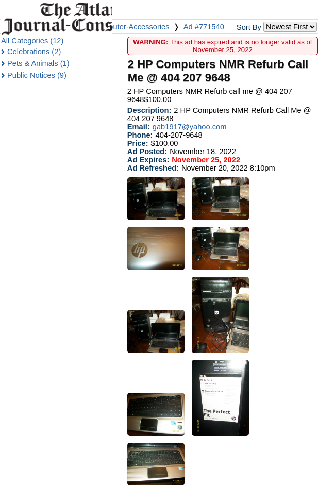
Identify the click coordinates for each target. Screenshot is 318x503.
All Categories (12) (32, 41)
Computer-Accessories (131, 27)
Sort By (249, 27)
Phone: (140, 135)
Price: (137, 143)
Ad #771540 (203, 27)
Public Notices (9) (36, 75)
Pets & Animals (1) (38, 63)
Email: (138, 127)
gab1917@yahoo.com (190, 127)
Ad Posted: (147, 151)
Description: (149, 110)
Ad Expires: (148, 160)
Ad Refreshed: (153, 168)
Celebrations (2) (34, 51)
